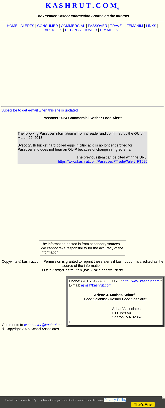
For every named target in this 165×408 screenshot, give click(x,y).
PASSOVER (97, 26)
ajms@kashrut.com (96, 285)
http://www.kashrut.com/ (141, 281)
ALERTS (27, 26)
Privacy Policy (115, 400)
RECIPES (73, 30)
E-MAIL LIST (110, 30)
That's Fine (143, 404)
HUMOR (90, 30)
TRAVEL (117, 26)
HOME (12, 26)
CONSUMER (47, 26)
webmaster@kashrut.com (44, 325)
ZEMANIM (135, 26)
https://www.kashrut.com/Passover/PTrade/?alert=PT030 (102, 162)
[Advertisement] (35, 69)
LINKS (151, 26)
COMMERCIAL (73, 26)
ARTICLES (53, 30)
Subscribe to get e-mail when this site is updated (39, 110)
